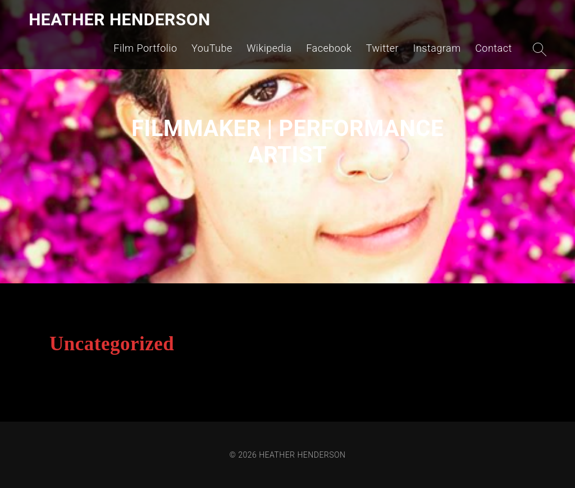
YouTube (211, 48)
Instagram (437, 48)
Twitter (382, 48)
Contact (493, 48)
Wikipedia (269, 48)
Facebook (329, 48)
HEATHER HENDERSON (119, 19)
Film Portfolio (145, 48)
